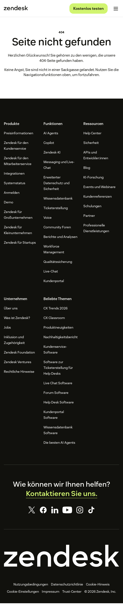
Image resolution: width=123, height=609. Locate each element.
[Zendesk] (61, 561)
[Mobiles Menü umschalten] (116, 8)
